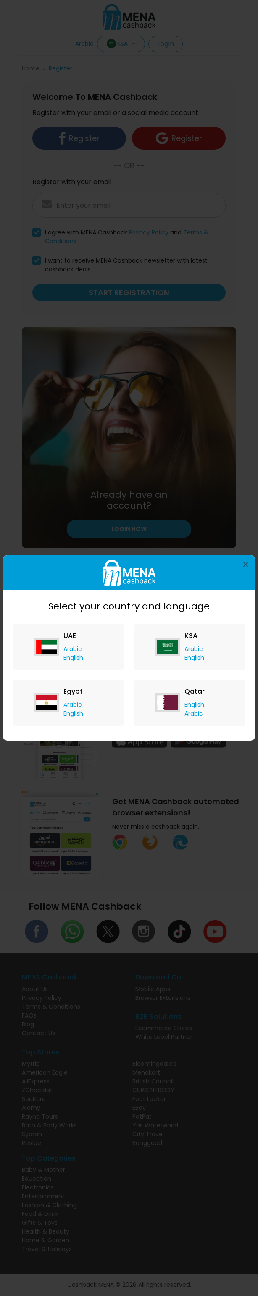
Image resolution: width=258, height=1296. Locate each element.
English (73, 657)
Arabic (72, 649)
